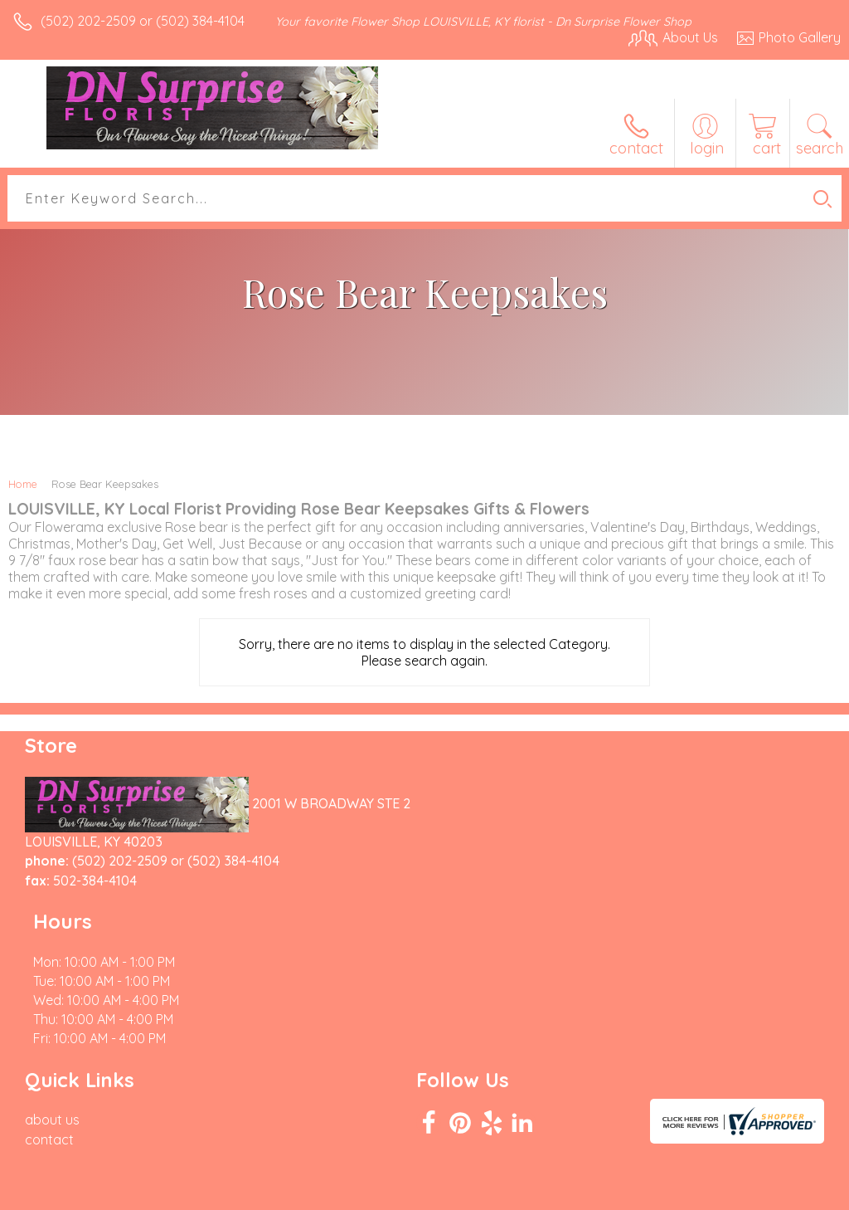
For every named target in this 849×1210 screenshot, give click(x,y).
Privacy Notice (559, 1192)
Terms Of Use (461, 1192)
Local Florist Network (677, 1192)
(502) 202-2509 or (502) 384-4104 (143, 20)
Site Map (779, 1192)
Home (22, 483)
